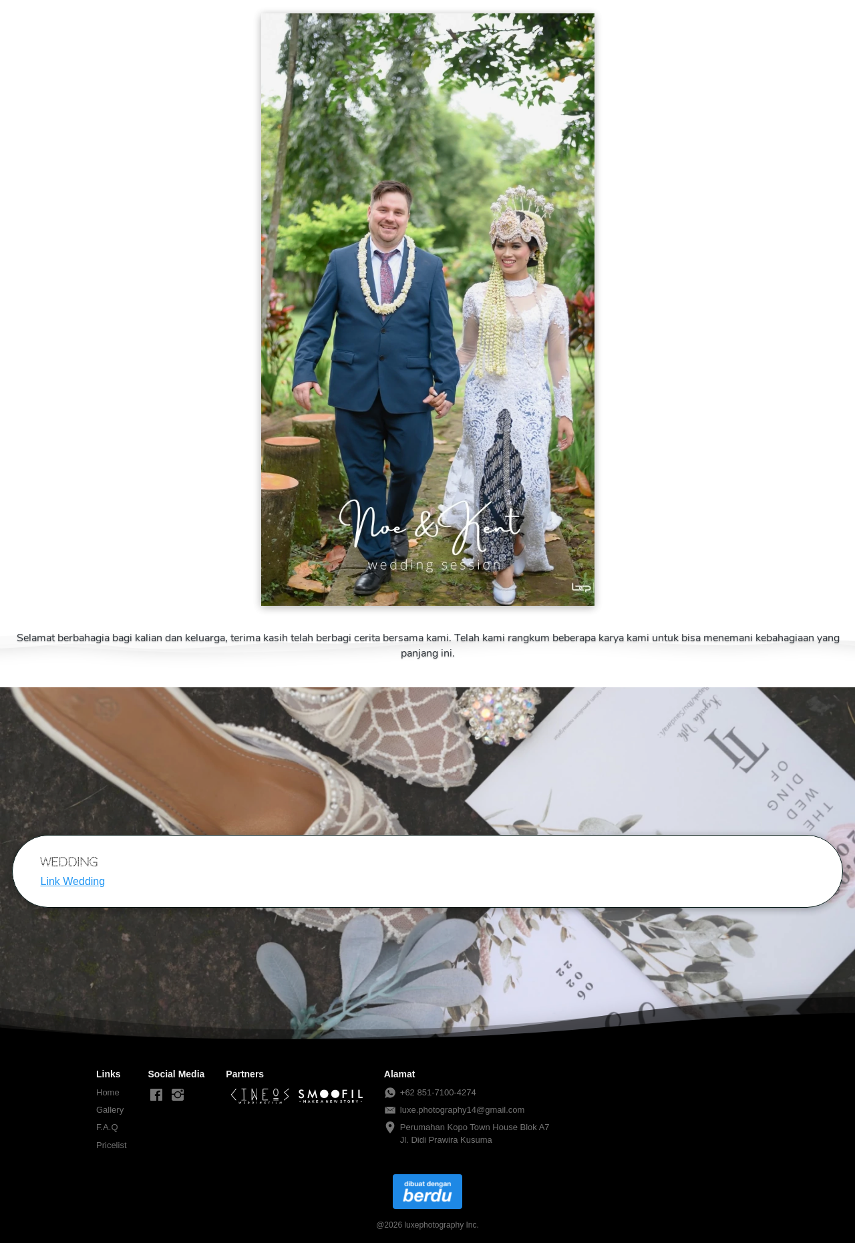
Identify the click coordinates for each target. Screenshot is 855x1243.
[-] (156, 1095)
